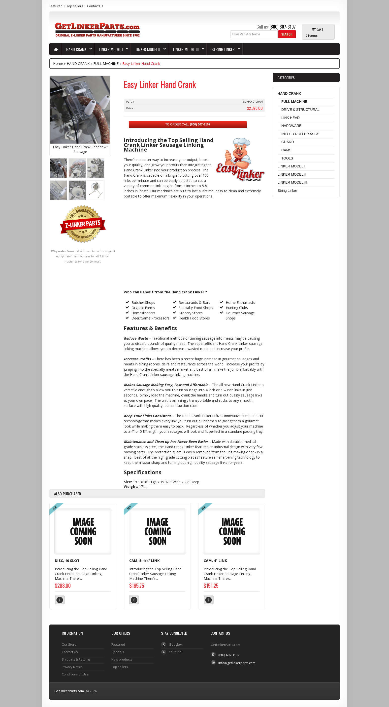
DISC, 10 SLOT (67, 560)
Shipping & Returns (76, 659)
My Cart (317, 29)
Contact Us (95, 6)
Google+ (175, 644)
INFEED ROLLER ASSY (300, 134)
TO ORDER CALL (187, 124)
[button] (286, 34)
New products (121, 659)
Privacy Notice (72, 666)
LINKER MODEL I (112, 49)
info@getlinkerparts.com (236, 662)
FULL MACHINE (106, 63)
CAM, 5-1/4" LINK (144, 560)
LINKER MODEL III (186, 49)
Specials (117, 651)
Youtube (175, 651)
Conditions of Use (75, 674)
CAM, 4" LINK (215, 560)
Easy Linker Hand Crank (141, 63)
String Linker (223, 49)
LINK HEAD (290, 118)
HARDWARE (291, 126)
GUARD (287, 142)
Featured (56, 6)
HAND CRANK (77, 49)
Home (58, 63)
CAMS (286, 150)
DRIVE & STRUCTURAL (300, 110)
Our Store (69, 644)
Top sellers (74, 6)
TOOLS (287, 158)
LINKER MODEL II (148, 49)
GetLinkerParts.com (69, 690)
